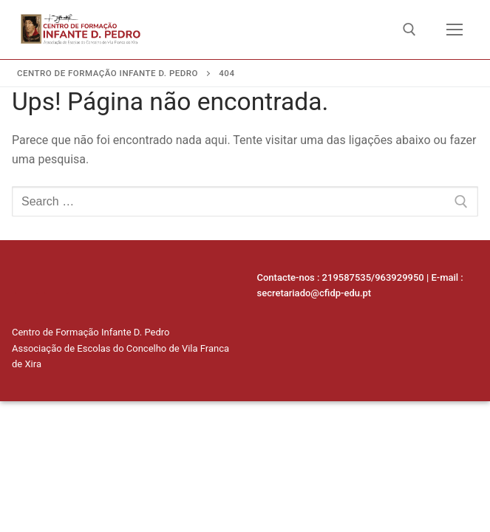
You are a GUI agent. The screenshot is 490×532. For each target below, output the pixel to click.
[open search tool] (409, 29)
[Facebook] (56, 281)
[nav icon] (454, 29)
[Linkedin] (26, 281)
